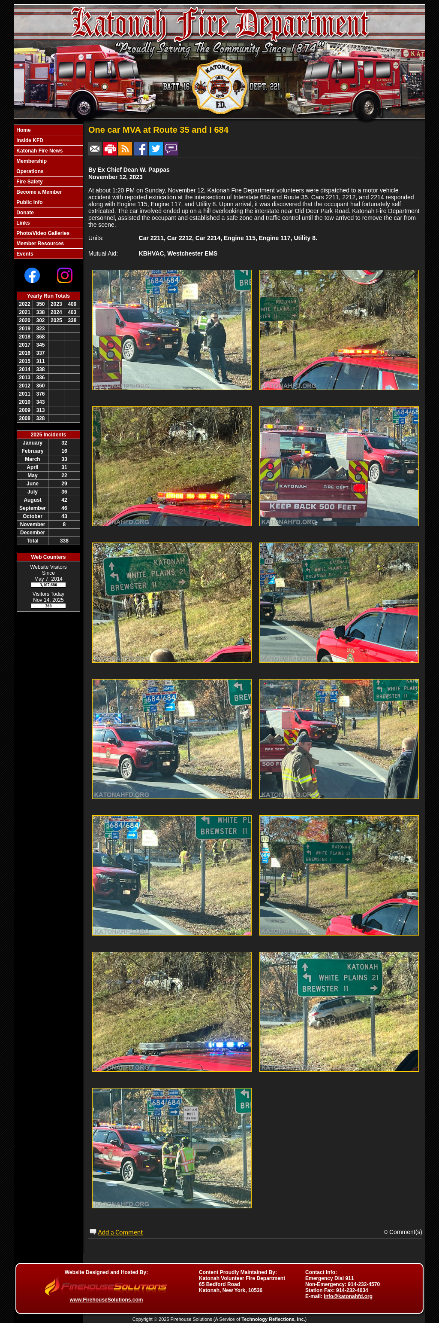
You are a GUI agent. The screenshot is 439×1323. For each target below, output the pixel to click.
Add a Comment (120, 1232)
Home (23, 130)
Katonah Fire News (39, 151)
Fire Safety (29, 182)
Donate (24, 213)
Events (24, 254)
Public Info (29, 202)
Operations (29, 171)
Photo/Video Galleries (42, 233)
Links (22, 223)
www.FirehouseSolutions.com (106, 1300)
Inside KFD (29, 140)
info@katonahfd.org (348, 1296)
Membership (31, 161)
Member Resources (39, 244)
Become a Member (38, 192)
